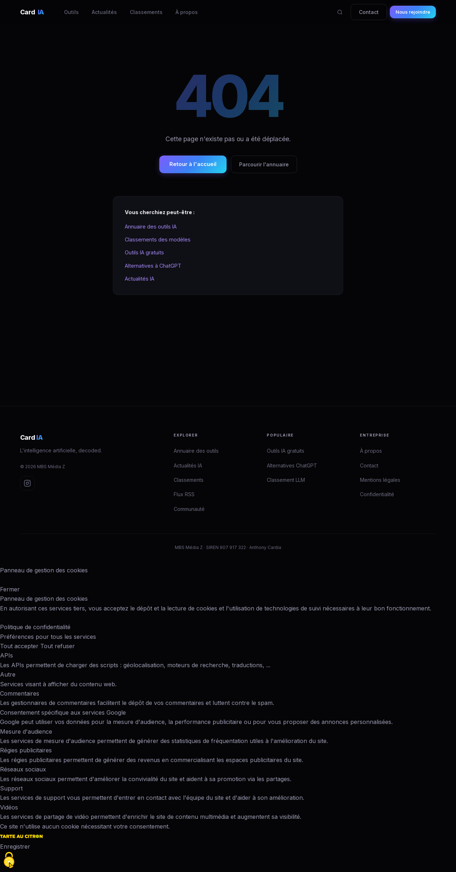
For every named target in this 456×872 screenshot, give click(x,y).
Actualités (104, 12)
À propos (186, 12)
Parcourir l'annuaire (264, 164)
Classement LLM (286, 480)
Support (11, 788)
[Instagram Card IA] (27, 483)
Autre (7, 674)
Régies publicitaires (26, 750)
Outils (71, 12)
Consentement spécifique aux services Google (63, 712)
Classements (146, 12)
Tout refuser (57, 646)
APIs (6, 655)
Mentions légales (380, 480)
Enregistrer (15, 846)
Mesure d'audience (26, 731)
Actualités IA (139, 279)
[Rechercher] (340, 12)
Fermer (10, 589)
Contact (369, 12)
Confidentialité (377, 494)
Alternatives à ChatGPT (153, 266)
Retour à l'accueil (192, 164)
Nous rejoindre (413, 12)
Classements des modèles (158, 239)
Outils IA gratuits (144, 252)
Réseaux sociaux (23, 769)
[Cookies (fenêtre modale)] (9, 860)
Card (32, 12)
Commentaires (19, 693)
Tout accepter (19, 646)
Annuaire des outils (196, 451)
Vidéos (9, 807)
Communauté (189, 509)
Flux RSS (184, 494)
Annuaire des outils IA (151, 226)
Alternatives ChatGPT (292, 465)
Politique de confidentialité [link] (35, 627)
